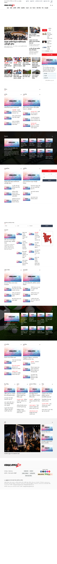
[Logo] (9, 5)
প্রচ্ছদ (8, 8)
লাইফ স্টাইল (38, 8)
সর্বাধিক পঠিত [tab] (49, 29)
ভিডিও (27, 1)
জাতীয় (11, 8)
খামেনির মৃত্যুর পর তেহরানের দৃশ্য (11, 453)
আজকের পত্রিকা (46, 1)
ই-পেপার (51, 2)
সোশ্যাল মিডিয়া (32, 384)
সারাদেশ (27, 8)
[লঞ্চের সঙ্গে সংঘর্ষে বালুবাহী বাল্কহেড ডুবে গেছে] (47, 49)
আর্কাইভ (32, 1)
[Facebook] (41, 471)
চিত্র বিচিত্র (6, 384)
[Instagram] (47, 471)
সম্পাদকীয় (6, 344)
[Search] (50, 5)
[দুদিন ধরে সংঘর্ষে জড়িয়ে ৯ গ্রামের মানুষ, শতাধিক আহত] (47, 36)
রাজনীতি (14, 8)
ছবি (5, 422)
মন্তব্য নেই (45, 78)
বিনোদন (34, 8)
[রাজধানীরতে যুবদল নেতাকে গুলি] (47, 42)
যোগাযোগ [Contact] (31, 471)
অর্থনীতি (18, 8)
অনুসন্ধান (49, 180)
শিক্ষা (42, 8)
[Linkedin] (45, 471)
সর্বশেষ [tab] (44, 30)
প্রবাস (18, 384)
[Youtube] (49, 471)
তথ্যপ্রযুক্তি (46, 8)
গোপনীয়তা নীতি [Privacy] (32, 473)
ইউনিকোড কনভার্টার (39, 1)
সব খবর (47, 51)
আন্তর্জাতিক (23, 8)
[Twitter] (43, 471)
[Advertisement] (29, 18)
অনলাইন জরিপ (49, 54)
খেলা (31, 8)
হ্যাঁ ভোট (45, 73)
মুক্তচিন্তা (25, 344)
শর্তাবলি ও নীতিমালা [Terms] (25, 473)
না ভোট (45, 75)
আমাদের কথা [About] (26, 471)
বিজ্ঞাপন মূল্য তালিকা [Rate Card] (28, 475)
